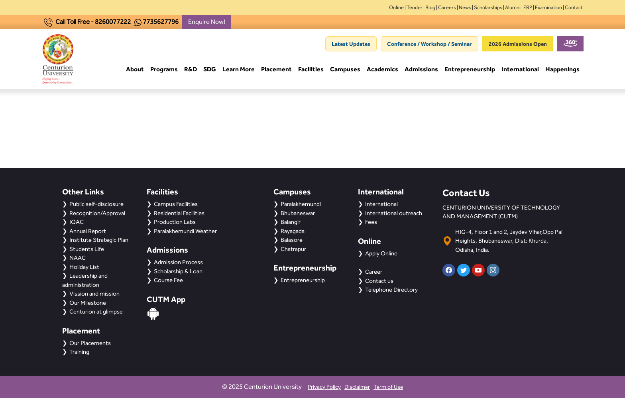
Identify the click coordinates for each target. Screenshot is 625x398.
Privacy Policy (324, 387)
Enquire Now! (206, 21)
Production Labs (175, 221)
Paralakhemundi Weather (185, 231)
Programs (164, 69)
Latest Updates (351, 44)
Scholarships (488, 7)
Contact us (379, 280)
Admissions (421, 69)
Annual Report (87, 231)
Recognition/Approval (97, 213)
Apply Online (381, 253)
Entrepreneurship (469, 69)
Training (79, 351)
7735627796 (161, 21)
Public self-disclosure (96, 204)
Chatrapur (293, 249)
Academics (382, 69)
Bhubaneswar (298, 213)
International (520, 69)
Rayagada (293, 231)
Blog (430, 7)
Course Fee (168, 280)
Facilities (311, 69)
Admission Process (178, 262)
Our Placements (90, 343)
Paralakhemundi (301, 204)
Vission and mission (94, 293)
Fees (371, 221)
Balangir (291, 221)
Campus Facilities (176, 204)
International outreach (393, 213)
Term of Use (388, 387)
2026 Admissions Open (518, 44)
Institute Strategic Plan (98, 239)
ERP (527, 7)
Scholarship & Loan (178, 271)
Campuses (345, 69)
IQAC (76, 221)
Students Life (86, 249)
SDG (209, 69)
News (465, 7)
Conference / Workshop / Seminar (429, 44)
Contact (574, 7)
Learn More (238, 69)
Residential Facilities (179, 213)
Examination (548, 7)
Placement (276, 69)
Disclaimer (357, 387)
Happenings (562, 69)
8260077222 (113, 21)
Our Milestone (87, 302)
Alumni (513, 7)
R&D (190, 69)
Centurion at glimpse (96, 311)
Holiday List (84, 267)
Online (396, 7)
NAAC (77, 257)
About (135, 69)
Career (373, 271)
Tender (415, 7)
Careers (447, 7)
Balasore (292, 239)
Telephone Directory (391, 289)
